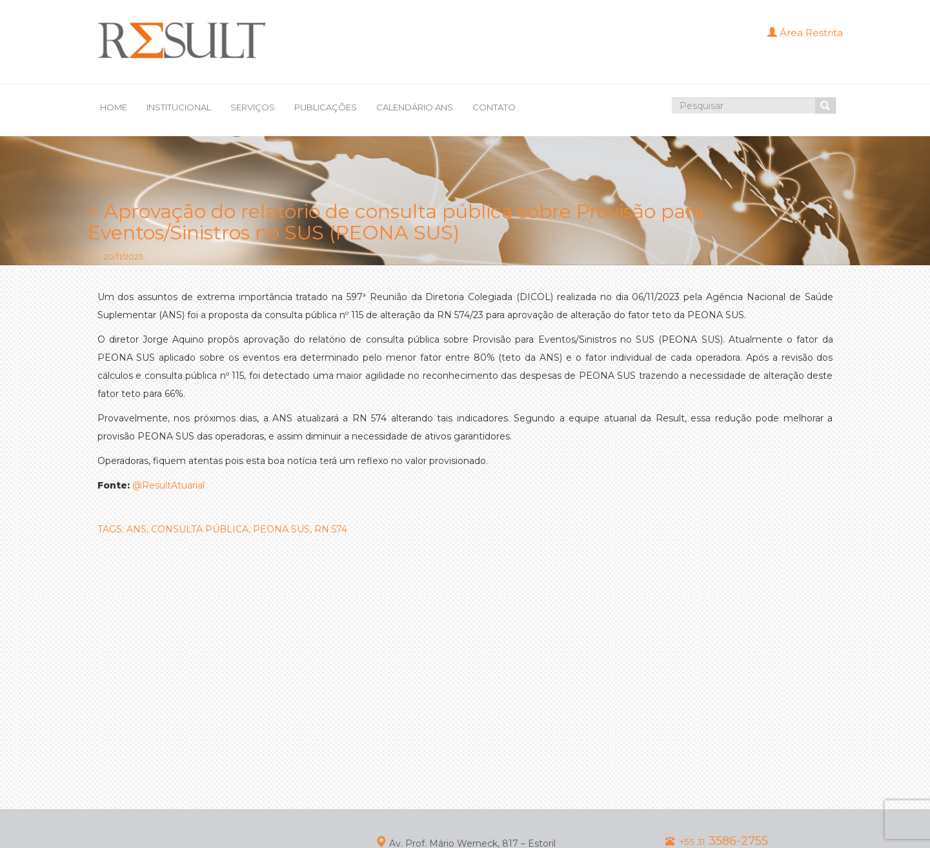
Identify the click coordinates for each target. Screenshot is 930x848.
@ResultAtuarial (168, 485)
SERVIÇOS (252, 107)
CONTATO (494, 107)
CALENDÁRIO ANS (414, 107)
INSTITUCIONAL (179, 107)
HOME (113, 107)
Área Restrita (805, 32)
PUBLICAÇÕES (325, 107)
